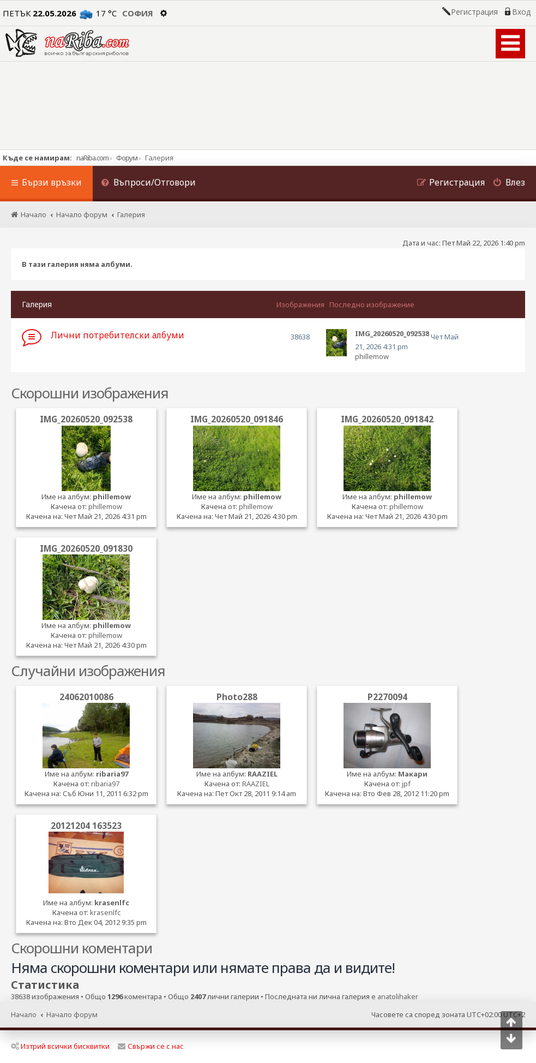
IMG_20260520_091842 (387, 419)
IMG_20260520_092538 (86, 419)
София (137, 13)
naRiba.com (92, 158)
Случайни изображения (88, 670)
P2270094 (387, 696)
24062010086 (86, 696)
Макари (412, 774)
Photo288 (236, 696)
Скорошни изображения (89, 393)
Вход (521, 12)
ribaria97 (112, 774)
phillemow (372, 356)
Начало (24, 1014)
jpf (406, 784)
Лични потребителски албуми (117, 335)
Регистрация (474, 12)
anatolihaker (397, 996)
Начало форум (72, 1014)
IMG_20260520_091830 (86, 548)
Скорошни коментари (81, 948)
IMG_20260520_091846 (236, 419)
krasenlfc (111, 902)
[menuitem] (148, 183)
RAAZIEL (263, 774)
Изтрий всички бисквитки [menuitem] (60, 1046)
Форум (126, 158)
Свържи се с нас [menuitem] (151, 1046)
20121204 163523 (86, 825)
